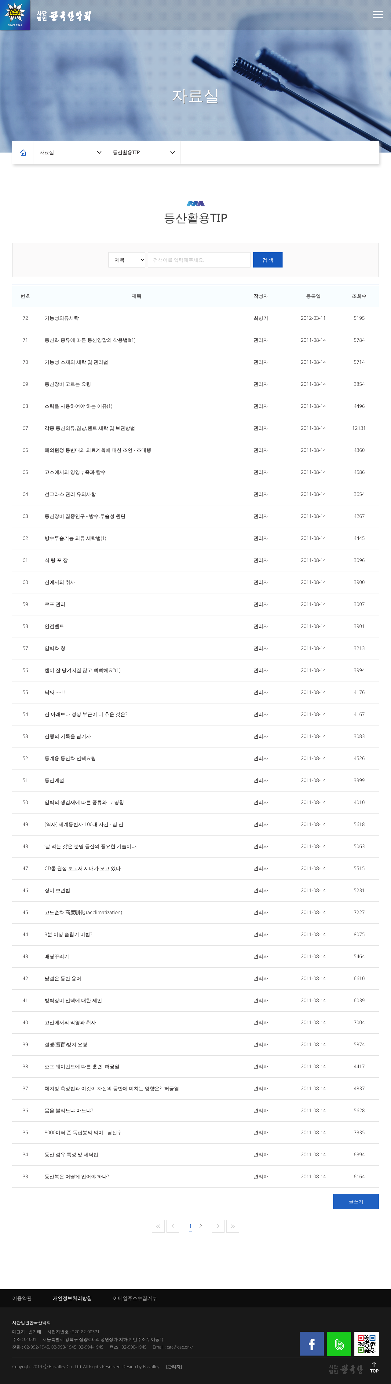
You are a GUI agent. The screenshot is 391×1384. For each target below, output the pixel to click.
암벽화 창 (55, 648)
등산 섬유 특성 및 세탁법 (71, 1154)
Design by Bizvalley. (141, 1366)
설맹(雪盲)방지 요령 (66, 1044)
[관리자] (174, 1366)
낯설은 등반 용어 (63, 978)
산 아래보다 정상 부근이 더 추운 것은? (86, 714)
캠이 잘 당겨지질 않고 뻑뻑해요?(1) (82, 670)
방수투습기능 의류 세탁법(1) (75, 538)
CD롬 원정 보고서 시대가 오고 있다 (83, 868)
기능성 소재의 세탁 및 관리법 (76, 362)
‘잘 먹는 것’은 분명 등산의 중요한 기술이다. (91, 846)
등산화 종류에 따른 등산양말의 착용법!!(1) (90, 340)
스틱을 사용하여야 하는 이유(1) (78, 406)
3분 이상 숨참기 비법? (68, 934)
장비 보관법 (57, 890)
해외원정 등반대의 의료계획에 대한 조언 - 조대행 (98, 450)
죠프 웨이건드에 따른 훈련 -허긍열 (82, 1066)
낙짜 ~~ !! (55, 692)
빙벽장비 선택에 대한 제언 (73, 1000)
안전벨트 (54, 626)
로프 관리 (55, 604)
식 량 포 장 (56, 560)
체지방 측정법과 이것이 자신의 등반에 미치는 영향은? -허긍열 (112, 1088)
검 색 (267, 260)
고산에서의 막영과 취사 (70, 1022)
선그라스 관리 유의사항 (70, 494)
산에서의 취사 (60, 582)
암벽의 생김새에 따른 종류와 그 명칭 (84, 802)
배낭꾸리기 (57, 956)
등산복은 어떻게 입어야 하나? (77, 1176)
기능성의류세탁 (62, 318)
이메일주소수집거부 (135, 1298)
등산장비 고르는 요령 (68, 384)
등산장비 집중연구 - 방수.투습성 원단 (85, 516)
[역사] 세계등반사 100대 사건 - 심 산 (84, 824)
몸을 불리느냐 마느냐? (69, 1110)
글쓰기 (356, 1201)
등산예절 (54, 780)
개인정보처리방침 (72, 1298)
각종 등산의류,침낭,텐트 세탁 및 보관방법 (90, 428)
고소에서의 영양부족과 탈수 (75, 472)
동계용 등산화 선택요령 (70, 758)
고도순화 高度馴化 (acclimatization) (83, 912)
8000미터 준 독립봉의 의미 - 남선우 (83, 1132)
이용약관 (22, 1298)
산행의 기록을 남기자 (68, 736)
